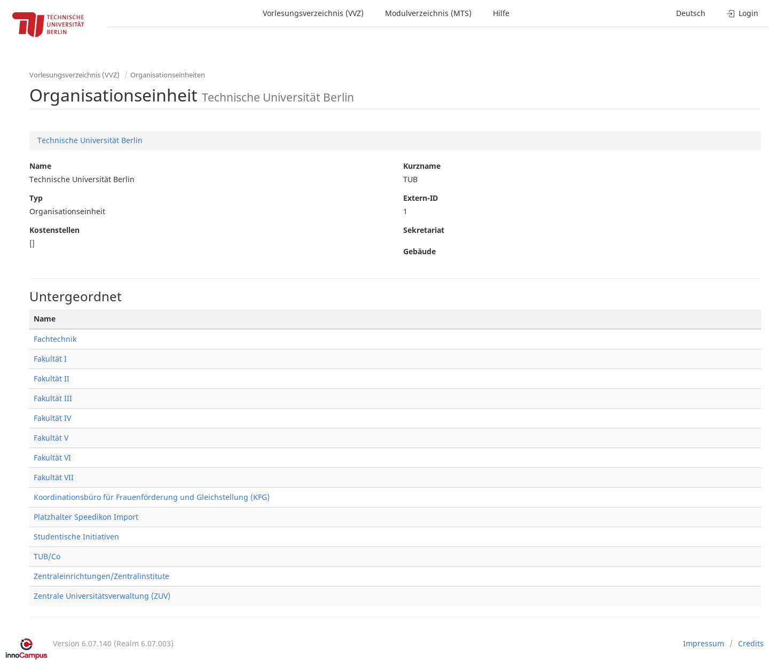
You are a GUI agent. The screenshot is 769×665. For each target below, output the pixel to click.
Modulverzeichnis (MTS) (428, 13)
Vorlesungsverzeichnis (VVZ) (313, 13)
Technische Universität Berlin (90, 140)
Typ (36, 198)
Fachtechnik (55, 339)
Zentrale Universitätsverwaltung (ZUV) (102, 596)
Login (742, 13)
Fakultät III (53, 398)
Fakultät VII (54, 477)
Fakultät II (51, 378)
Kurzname (422, 166)
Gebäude (419, 251)
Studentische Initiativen (76, 536)
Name (40, 166)
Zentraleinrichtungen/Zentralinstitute (101, 576)
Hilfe (501, 13)
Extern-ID (420, 198)
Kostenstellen (54, 230)
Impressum (703, 643)
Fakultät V (51, 438)
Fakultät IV (52, 418)
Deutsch (690, 13)
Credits (751, 643)
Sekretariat (423, 230)
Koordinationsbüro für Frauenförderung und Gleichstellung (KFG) (152, 497)
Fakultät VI (52, 457)
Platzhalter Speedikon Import (86, 517)
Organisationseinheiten (167, 75)
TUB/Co (47, 556)
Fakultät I (50, 359)
